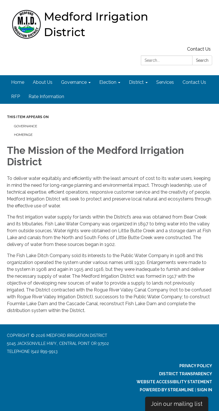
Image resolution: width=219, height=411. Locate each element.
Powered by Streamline (167, 390)
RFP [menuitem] (15, 96)
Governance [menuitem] (74, 82)
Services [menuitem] (165, 82)
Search (202, 60)
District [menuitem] (136, 82)
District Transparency (185, 374)
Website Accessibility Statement (174, 382)
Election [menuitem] (107, 82)
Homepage (23, 135)
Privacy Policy (195, 366)
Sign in (204, 390)
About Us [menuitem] (42, 82)
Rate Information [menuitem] (46, 96)
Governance (25, 126)
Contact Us (199, 49)
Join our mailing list (176, 403)
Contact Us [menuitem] (194, 82)
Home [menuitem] (17, 82)
